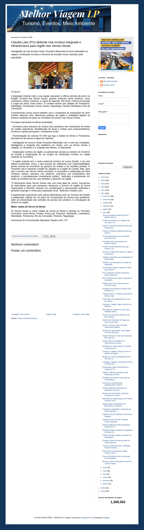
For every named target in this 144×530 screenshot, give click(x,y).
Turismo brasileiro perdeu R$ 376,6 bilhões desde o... (115, 216)
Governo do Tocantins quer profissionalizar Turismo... (112, 384)
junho (105, 468)
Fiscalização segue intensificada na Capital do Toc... (115, 368)
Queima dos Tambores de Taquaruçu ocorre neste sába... (116, 321)
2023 (103, 187)
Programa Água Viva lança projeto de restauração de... (116, 441)
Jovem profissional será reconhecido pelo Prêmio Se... (115, 237)
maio (105, 471)
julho (105, 212)
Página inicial (51, 314)
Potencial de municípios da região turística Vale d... (114, 452)
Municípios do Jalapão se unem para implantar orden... (116, 311)
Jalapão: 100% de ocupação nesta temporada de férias (115, 373)
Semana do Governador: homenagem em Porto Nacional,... (116, 332)
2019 (103, 491)
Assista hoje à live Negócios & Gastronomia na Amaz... (113, 342)
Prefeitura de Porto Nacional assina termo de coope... (115, 284)
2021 (103, 193)
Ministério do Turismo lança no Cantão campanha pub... (116, 347)
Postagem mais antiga (81, 314)
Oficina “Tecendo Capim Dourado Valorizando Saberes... (114, 326)
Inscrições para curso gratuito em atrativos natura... (114, 242)
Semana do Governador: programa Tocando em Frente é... (115, 394)
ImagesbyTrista (86, 518)
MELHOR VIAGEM (110, 81)
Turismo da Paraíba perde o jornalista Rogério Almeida (116, 447)
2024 (103, 184)
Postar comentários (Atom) (27, 318)
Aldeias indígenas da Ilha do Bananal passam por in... (116, 426)
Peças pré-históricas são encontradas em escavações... (116, 457)
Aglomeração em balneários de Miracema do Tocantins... (113, 405)
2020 (103, 488)
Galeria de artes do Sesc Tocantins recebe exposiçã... (115, 421)
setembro (106, 206)
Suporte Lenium (109, 85)
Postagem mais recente (20, 314)
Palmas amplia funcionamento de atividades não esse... (114, 389)
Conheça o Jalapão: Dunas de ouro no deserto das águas (116, 352)
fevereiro (106, 481)
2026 (103, 177)
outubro (106, 203)
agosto (105, 209)
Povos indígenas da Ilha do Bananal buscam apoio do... (115, 274)
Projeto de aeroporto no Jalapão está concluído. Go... (116, 221)
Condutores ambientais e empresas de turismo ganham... (116, 410)
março (105, 477)
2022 (103, 190)
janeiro (105, 484)
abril (104, 474)
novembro (107, 200)
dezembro (107, 196)
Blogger (107, 518)
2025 (103, 180)
